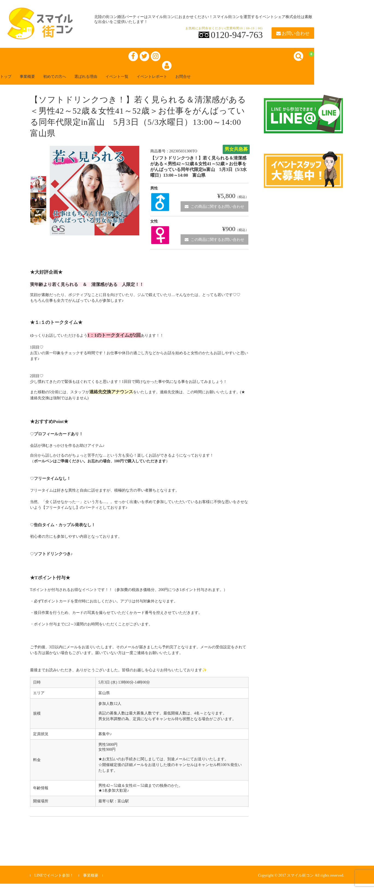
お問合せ (224, 82)
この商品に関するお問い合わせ (214, 213)
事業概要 (38, 82)
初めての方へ (71, 82)
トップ (12, 82)
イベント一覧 (145, 82)
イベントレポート (186, 82)
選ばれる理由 (108, 82)
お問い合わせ (293, 33)
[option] (38, 190)
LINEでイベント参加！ (53, 882)
